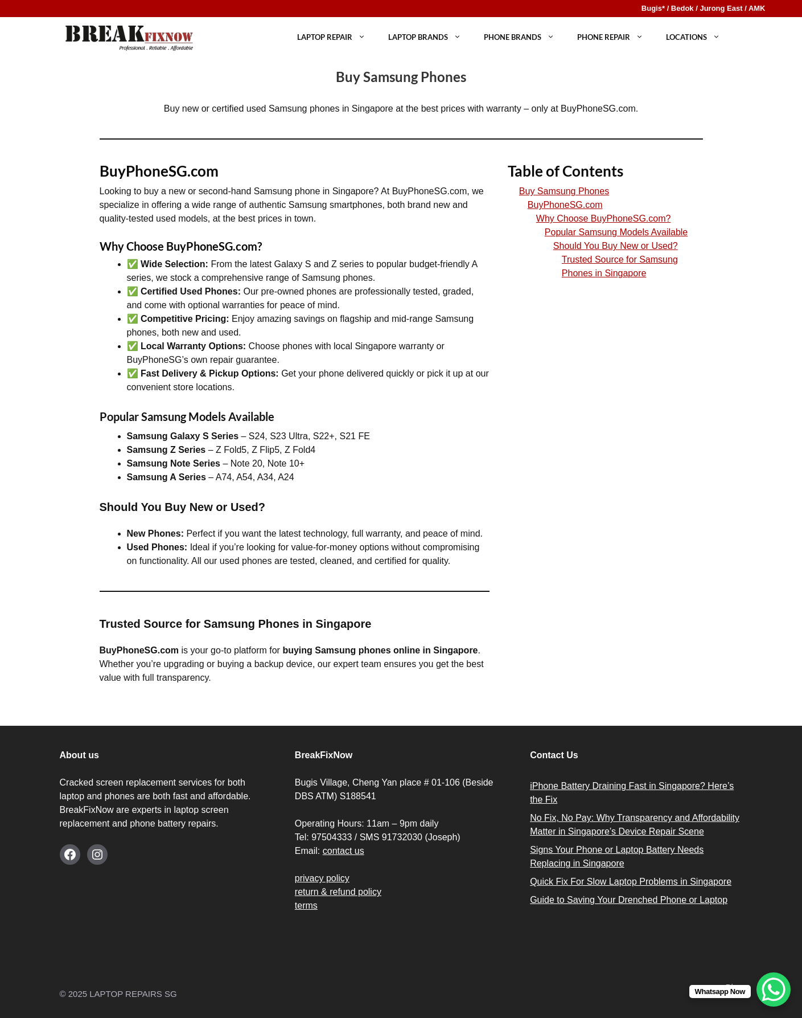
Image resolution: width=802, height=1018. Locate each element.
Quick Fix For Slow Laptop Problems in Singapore (630, 881)
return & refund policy (338, 892)
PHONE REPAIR (616, 38)
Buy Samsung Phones (564, 191)
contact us (343, 851)
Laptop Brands (430, 38)
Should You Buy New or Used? (615, 246)
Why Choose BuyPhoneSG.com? (603, 218)
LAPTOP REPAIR (337, 38)
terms (306, 905)
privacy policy (322, 878)
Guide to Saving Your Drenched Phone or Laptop (628, 900)
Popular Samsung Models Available (616, 232)
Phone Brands (525, 38)
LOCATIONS (698, 38)
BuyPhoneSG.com (565, 205)
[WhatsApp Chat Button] (773, 989)
